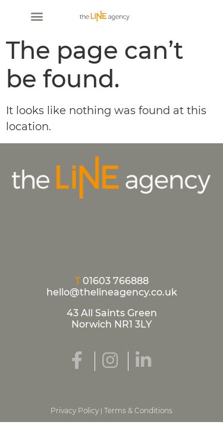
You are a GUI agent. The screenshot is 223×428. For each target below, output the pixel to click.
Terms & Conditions (138, 410)
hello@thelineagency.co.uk (111, 292)
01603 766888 (116, 281)
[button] (36, 16)
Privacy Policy (75, 410)
